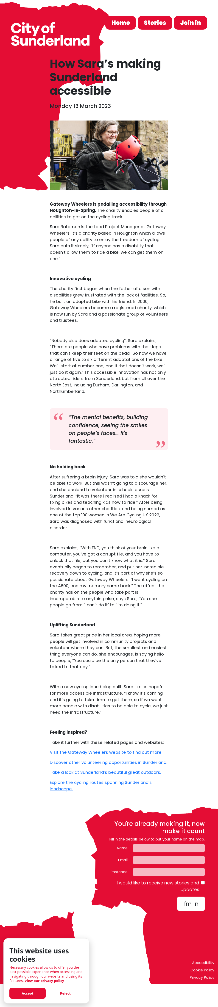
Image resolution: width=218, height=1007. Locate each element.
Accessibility (203, 964)
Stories (155, 22)
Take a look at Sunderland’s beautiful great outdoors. (105, 772)
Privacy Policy (202, 979)
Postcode (119, 873)
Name (122, 849)
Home (121, 22)
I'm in (190, 905)
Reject (65, 993)
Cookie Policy (202, 972)
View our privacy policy (44, 980)
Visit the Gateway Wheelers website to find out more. (106, 752)
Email (123, 861)
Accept (28, 993)
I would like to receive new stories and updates (158, 887)
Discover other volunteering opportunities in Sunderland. (108, 762)
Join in (190, 22)
